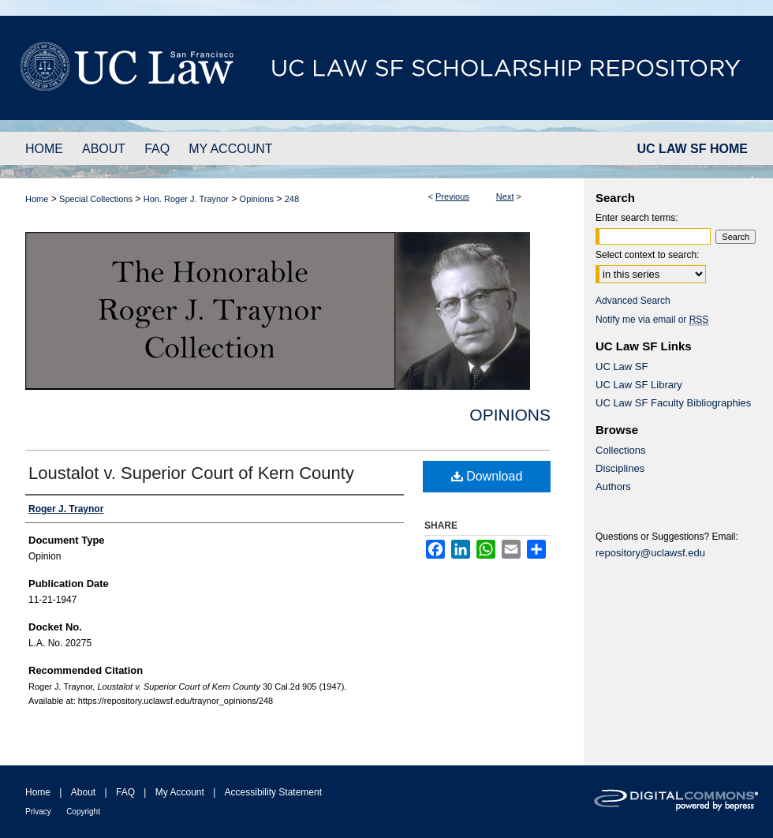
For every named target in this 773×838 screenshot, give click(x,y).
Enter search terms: (637, 217)
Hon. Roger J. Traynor (186, 199)
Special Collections (96, 199)
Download (487, 476)
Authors (613, 486)
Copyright (83, 811)
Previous (452, 196)
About (83, 792)
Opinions (257, 199)
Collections (621, 450)
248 (292, 199)
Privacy (38, 811)
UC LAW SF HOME (692, 148)
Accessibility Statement (273, 792)
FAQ (125, 792)
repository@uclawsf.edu (650, 553)
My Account (179, 792)
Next (505, 196)
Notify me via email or (652, 319)
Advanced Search (633, 300)
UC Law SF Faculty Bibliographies (673, 403)
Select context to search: (647, 254)
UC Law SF (622, 366)
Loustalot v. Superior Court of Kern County (191, 473)
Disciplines (620, 468)
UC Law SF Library (639, 385)
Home (36, 199)
